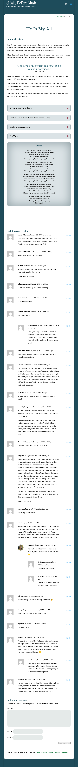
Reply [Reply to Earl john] (68, 393)
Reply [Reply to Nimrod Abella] (68, 365)
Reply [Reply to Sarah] (68, 638)
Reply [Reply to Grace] (68, 523)
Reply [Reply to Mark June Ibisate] (68, 351)
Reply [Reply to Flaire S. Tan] (68, 312)
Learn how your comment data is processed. (52, 752)
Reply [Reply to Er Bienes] (68, 563)
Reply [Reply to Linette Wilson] (68, 235)
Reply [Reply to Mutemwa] (68, 680)
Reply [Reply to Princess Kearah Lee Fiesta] (68, 326)
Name (10, 731)
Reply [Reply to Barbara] (68, 266)
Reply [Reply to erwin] (68, 577)
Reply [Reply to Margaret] (68, 456)
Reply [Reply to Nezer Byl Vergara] (68, 407)
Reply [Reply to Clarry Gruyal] (68, 610)
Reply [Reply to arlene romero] (68, 285)
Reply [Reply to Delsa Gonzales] (68, 298)
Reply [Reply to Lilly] (68, 597)
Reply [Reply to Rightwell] (68, 624)
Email (10, 737)
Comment (11, 708)
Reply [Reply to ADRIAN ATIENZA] (68, 252)
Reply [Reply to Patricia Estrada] (68, 442)
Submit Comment (64, 743)
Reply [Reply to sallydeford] (68, 546)
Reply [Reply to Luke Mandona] (68, 510)
